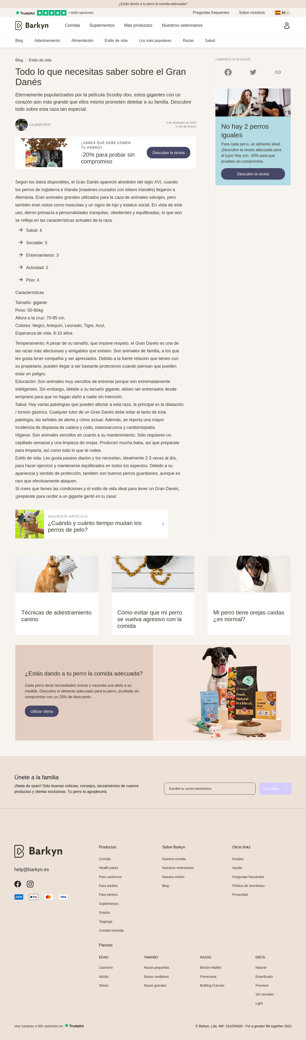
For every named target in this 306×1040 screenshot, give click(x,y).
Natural (261, 967)
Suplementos (102, 25)
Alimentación (82, 41)
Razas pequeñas (156, 967)
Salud (210, 41)
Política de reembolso (248, 886)
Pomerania (208, 977)
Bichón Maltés (210, 967)
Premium (262, 985)
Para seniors (108, 894)
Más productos (138, 25)
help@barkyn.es (31, 869)
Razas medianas (156, 977)
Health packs (108, 868)
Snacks (104, 912)
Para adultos (108, 886)
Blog (19, 41)
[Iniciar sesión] (287, 25)
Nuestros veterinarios (182, 25)
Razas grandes (155, 985)
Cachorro (106, 967)
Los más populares (155, 41)
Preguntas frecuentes (248, 877)
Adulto (104, 977)
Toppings (105, 922)
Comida (72, 25)
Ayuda (237, 868)
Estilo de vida (116, 41)
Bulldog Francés (212, 985)
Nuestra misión (173, 877)
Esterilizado (264, 977)
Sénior (104, 985)
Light (259, 1003)
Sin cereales (265, 994)
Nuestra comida (174, 859)
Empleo (238, 859)
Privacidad (240, 894)
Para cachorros (110, 877)
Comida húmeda (111, 930)
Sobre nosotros (252, 13)
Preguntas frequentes (211, 13)
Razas (188, 41)
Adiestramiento (47, 41)
